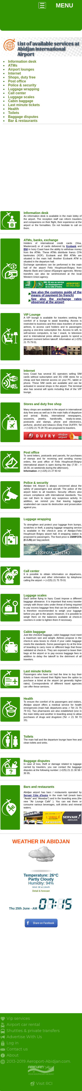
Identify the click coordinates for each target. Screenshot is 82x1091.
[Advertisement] (41, 169)
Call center (17, 93)
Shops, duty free (21, 77)
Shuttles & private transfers (33, 1030)
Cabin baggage (20, 101)
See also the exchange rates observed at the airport (56, 300)
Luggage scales (21, 97)
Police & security (22, 85)
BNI (26, 249)
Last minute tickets (24, 105)
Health (13, 109)
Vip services (18, 1018)
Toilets (13, 113)
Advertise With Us (24, 1036)
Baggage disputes (23, 117)
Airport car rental (23, 1024)
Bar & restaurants (22, 121)
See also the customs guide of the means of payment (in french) (56, 293)
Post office (17, 81)
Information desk (22, 61)
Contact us (17, 1049)
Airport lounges (21, 69)
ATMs (12, 65)
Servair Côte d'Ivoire (36, 795)
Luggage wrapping (23, 89)
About (13, 1055)
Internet (14, 73)
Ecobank (71, 246)
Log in (13, 1043)
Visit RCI (44, 1083)
